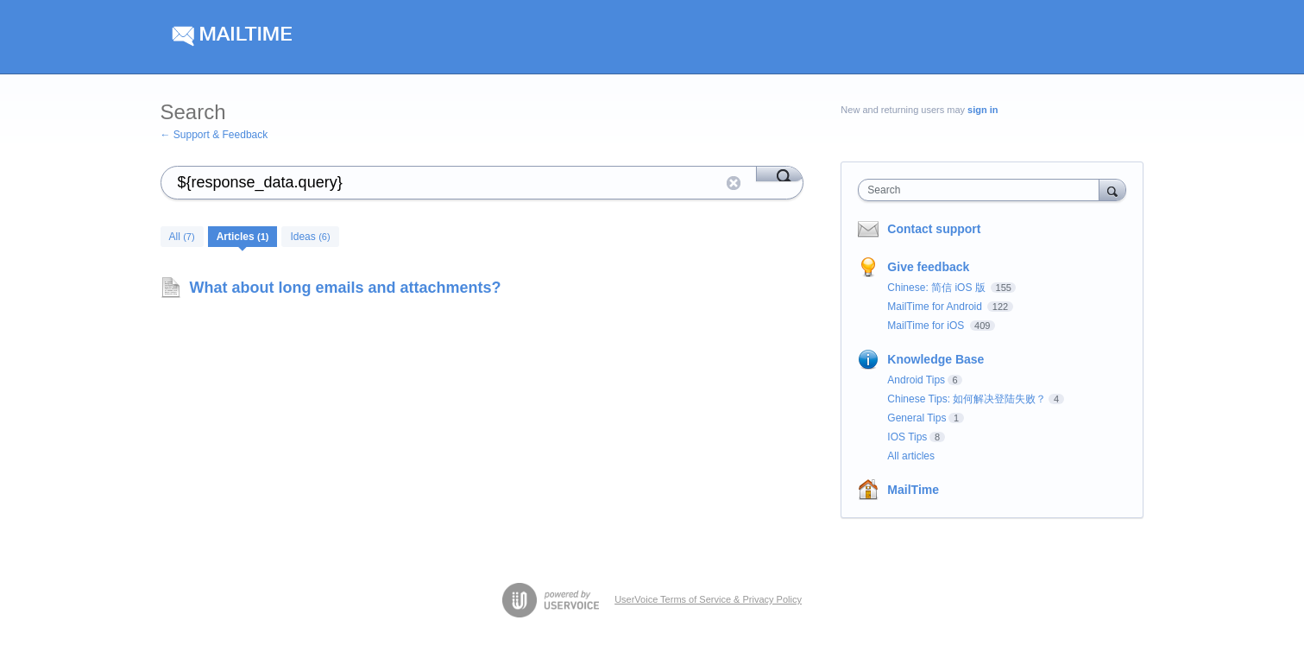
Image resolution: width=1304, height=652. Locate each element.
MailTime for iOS (927, 326)
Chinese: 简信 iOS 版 (937, 288)
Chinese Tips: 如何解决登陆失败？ (966, 399)
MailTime (913, 490)
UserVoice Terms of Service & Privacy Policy (708, 599)
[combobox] (982, 190)
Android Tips (916, 380)
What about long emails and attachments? (345, 287)
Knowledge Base (935, 359)
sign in (982, 109)
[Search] (779, 173)
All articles (911, 456)
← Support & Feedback (214, 135)
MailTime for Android (936, 307)
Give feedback (928, 267)
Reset (733, 183)
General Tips (916, 418)
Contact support (933, 229)
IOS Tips (907, 437)
